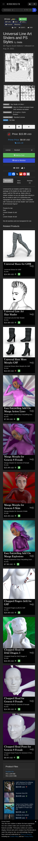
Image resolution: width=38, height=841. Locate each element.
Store (15, 22)
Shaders (15, 114)
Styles (24, 112)
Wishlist (17, 24)
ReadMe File (10, 771)
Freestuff (8, 24)
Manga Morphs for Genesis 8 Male (15, 511)
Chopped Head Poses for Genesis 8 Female (19, 753)
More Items (19, 182)
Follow (23, 19)
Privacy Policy (28, 836)
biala (19, 42)
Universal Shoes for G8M (12, 269)
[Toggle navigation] (3, 4)
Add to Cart (19, 155)
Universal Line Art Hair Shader (14, 318)
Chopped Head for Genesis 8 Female (16, 704)
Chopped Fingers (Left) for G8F (14, 608)
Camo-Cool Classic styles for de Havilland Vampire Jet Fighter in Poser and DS (24, 806)
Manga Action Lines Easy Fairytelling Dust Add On (21, 414)
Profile (8, 22)
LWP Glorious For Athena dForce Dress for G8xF (24, 783)
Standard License (19, 117)
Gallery (23, 22)
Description (8, 180)
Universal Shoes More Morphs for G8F (17, 366)
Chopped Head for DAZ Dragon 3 (15, 656)
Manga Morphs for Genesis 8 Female (16, 463)
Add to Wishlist (19, 160)
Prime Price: (14, 140)
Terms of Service (26, 834)
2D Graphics (17, 112)
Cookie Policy (14, 836)
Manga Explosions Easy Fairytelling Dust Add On (20, 559)
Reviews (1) (29, 182)
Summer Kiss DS (21, 793)
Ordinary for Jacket (22, 815)
